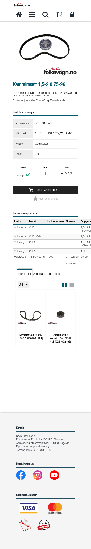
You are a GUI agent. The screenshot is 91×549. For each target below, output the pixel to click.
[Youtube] (58, 476)
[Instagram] (41, 476)
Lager (23, 168)
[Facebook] (24, 476)
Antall (45, 168)
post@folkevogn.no (43, 446)
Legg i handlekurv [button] (46, 190)
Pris (67, 168)
